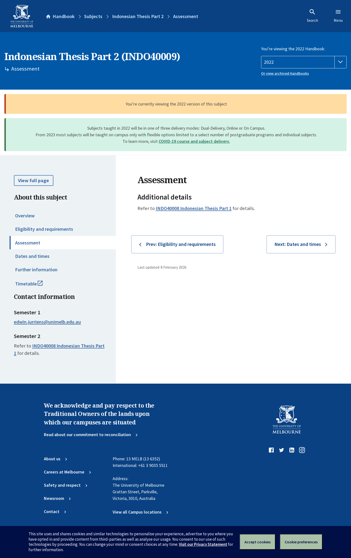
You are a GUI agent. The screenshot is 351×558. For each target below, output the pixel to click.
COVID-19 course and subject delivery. (194, 141)
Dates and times (32, 256)
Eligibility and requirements (44, 229)
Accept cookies (257, 541)
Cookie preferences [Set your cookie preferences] (301, 541)
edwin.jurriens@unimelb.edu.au (47, 321)
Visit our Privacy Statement (203, 544)
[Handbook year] (303, 62)
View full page (33, 180)
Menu (338, 16)
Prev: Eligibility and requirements (181, 244)
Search (312, 16)
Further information (36, 269)
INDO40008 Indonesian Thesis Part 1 (194, 208)
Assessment (27, 243)
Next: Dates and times (297, 244)
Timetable (35, 286)
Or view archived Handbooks (285, 73)
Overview (25, 215)
